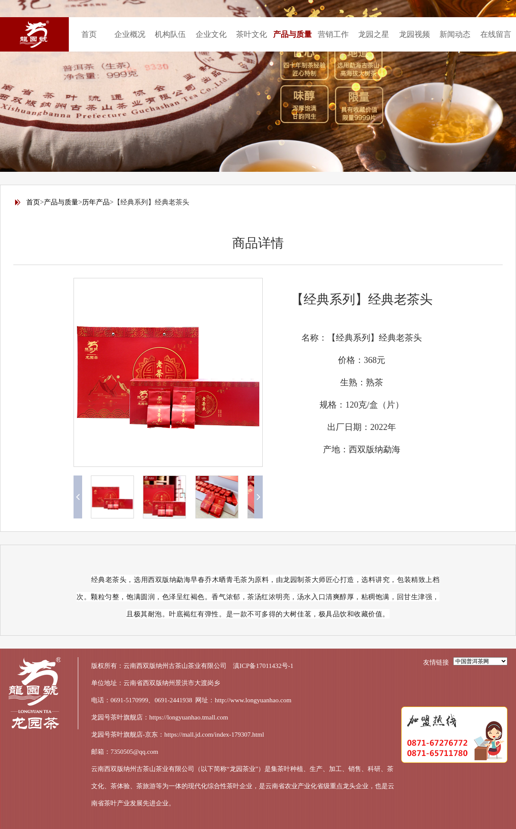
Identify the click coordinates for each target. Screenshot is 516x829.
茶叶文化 (251, 34)
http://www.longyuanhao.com (253, 700)
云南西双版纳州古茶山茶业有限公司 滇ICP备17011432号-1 (208, 665)
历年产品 (96, 202)
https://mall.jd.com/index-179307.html (214, 734)
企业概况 (129, 34)
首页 (89, 34)
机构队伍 (170, 34)
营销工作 (333, 34)
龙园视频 (414, 34)
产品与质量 (292, 34)
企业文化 (211, 34)
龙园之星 (373, 34)
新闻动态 (454, 34)
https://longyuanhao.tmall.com (188, 717)
